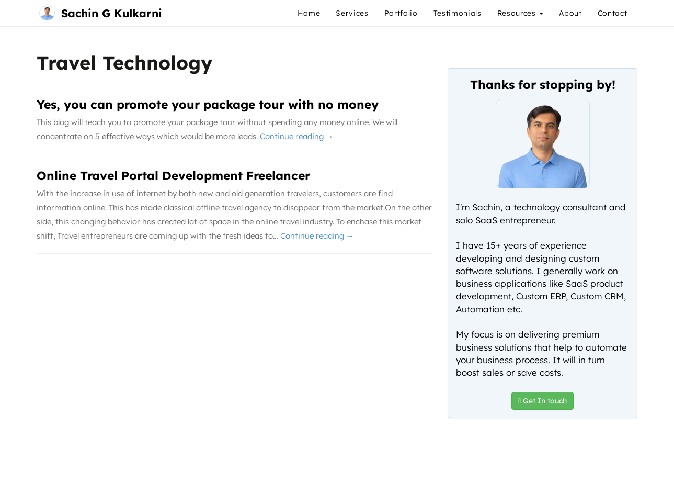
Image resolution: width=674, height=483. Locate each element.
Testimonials (457, 13)
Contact (612, 13)
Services (352, 13)
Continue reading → (297, 136)
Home (309, 13)
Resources (520, 13)
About (570, 13)
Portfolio (401, 13)
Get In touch (542, 401)
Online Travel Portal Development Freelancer (173, 175)
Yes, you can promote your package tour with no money (208, 104)
